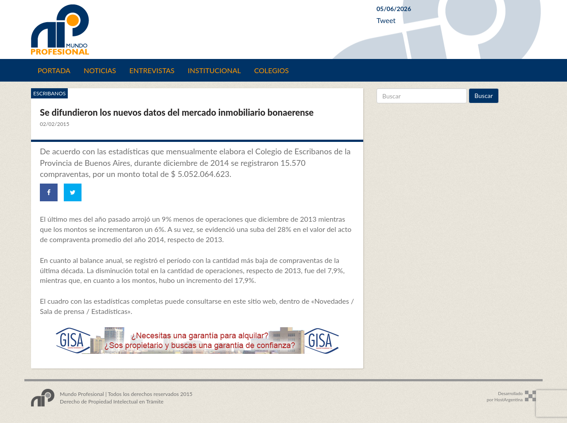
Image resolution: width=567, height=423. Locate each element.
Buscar (483, 95)
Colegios (271, 70)
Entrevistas (152, 70)
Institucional (214, 70)
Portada (54, 70)
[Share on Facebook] (49, 192)
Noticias (100, 70)
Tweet (386, 20)
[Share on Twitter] (73, 192)
